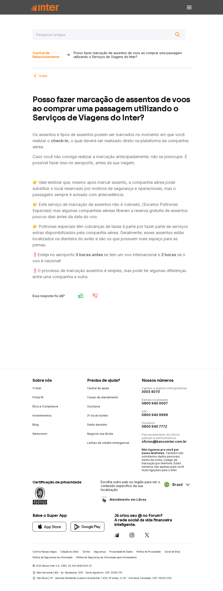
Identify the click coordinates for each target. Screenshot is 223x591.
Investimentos (42, 415)
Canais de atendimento (102, 397)
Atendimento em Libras (127, 499)
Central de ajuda (98, 388)
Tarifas (86, 551)
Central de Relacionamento (46, 55)
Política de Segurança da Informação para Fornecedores (106, 557)
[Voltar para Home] (44, 7)
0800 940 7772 (154, 426)
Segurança (100, 551)
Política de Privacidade (148, 551)
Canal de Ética (172, 551)
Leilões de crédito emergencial (108, 443)
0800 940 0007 (155, 403)
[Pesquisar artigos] (109, 34)
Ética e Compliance (45, 406)
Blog (36, 424)
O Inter (37, 388)
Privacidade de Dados (121, 551)
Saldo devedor (97, 424)
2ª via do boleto (97, 415)
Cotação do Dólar (69, 551)
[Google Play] (88, 526)
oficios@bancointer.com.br (164, 441)
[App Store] (49, 526)
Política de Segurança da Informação (53, 557)
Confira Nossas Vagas (45, 551)
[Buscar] (177, 35)
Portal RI (38, 397)
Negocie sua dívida (100, 433)
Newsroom (40, 433)
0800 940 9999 (155, 415)
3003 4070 (151, 392)
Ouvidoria (93, 406)
